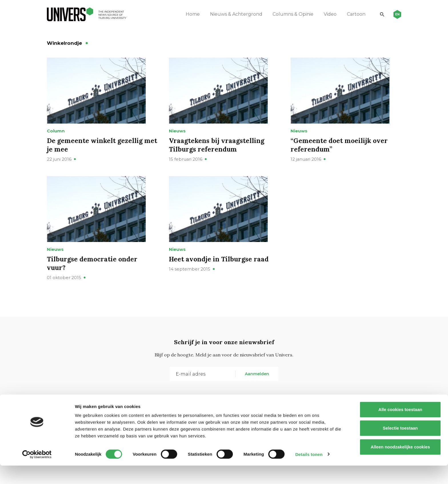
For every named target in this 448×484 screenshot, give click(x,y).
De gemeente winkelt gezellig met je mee (96, 152)
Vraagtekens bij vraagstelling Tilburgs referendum (218, 152)
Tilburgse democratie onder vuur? (94, 279)
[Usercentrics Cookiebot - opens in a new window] (37, 473)
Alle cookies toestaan (400, 427)
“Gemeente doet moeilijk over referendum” (341, 152)
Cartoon (353, 14)
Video (327, 14)
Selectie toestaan (400, 446)
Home (190, 14)
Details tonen (308, 472)
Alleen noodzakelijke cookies (400, 465)
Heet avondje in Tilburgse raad (220, 274)
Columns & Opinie (289, 14)
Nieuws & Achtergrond (233, 14)
